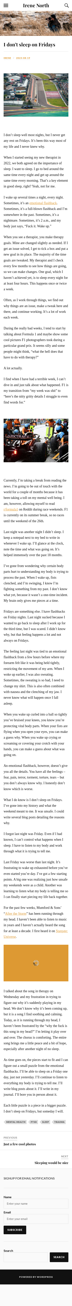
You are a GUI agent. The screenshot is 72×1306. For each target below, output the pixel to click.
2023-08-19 (23, 57)
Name (8, 1197)
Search (8, 1250)
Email (7, 1212)
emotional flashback (43, 203)
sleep (45, 1122)
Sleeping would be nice (51, 1163)
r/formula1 (11, 509)
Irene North (36, 5)
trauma (59, 1122)
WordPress (45, 1276)
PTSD (34, 1122)
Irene (7, 57)
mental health (15, 1122)
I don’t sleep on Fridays (29, 44)
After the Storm (15, 914)
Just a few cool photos (20, 1144)
